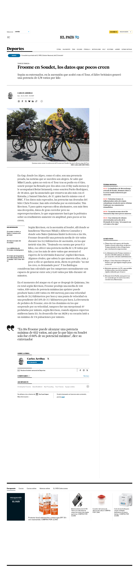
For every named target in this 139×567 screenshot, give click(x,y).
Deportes (15, 49)
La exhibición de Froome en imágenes (15, 249)
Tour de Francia (23, 63)
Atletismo (110, 49)
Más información (23, 397)
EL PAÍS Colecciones (60, 488)
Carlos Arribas (25, 93)
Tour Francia (59, 387)
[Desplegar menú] (8, 37)
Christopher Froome (24, 387)
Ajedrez (117, 49)
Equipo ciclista (70, 387)
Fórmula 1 (87, 49)
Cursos (21, 488)
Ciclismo (79, 49)
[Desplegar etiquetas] (87, 386)
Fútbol (59, 49)
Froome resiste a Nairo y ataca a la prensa (14, 233)
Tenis (73, 49)
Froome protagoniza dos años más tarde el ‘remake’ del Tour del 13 (15, 258)
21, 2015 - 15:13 (27, 96)
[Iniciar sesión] (125, 31)
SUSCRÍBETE (113, 32)
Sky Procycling (49, 387)
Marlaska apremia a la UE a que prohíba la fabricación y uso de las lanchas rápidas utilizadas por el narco (118, 270)
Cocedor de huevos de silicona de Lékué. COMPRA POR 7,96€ (101, 510)
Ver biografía (35, 362)
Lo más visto (108, 239)
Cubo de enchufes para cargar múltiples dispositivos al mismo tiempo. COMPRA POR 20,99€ (121, 512)
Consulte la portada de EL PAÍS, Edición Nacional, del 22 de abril (42, 55)
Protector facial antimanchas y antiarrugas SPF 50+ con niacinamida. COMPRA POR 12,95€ (47, 519)
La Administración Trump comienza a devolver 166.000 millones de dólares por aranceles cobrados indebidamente (118, 254)
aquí (63, 397)
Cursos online (31, 488)
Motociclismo (96, 49)
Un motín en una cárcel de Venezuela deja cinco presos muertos (117, 213)
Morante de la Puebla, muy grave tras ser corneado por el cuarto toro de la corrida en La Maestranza (117, 277)
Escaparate (11, 488)
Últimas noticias (127, 49)
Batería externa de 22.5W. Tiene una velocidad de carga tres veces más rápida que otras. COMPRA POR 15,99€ (80, 512)
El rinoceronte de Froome (14, 241)
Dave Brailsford (37, 387)
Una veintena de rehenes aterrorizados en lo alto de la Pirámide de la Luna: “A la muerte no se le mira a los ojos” (117, 221)
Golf (103, 49)
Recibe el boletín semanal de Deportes (33, 370)
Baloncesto (66, 49)
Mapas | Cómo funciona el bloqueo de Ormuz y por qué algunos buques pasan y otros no (118, 262)
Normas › (86, 376)
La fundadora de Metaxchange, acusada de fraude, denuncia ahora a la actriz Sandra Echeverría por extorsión (117, 192)
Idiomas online (45, 488)
